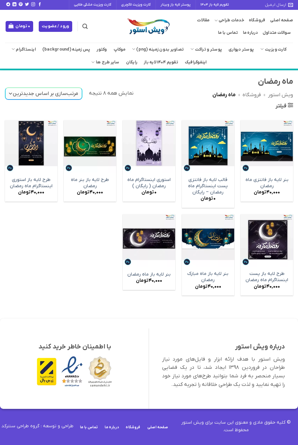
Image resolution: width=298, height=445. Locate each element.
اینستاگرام (23, 49)
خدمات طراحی (229, 20)
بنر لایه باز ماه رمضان (149, 275)
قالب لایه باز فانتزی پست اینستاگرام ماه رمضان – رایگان (208, 186)
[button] (85, 26)
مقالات (203, 20)
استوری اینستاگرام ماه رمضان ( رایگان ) (149, 183)
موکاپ (119, 49)
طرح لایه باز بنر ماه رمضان (90, 183)
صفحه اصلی (281, 20)
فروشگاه (257, 20)
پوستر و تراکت (206, 49)
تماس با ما (228, 32)
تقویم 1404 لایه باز (161, 62)
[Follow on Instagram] (33, 4)
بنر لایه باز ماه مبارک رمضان (207, 277)
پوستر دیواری (241, 49)
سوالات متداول (277, 32)
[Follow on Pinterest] (21, 4)
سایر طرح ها (105, 62)
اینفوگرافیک (196, 62)
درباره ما (250, 32)
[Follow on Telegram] (8, 4)
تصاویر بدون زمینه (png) (158, 49)
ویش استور (280, 95)
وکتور (101, 49)
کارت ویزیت (273, 49)
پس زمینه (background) (66, 49)
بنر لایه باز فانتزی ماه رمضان (266, 183)
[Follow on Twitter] (27, 4)
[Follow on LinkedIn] (14, 4)
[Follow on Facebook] (40, 4)
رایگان (132, 62)
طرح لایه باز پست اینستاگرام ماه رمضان (266, 277)
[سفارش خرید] (43, 93)
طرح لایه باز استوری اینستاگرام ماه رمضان (31, 183)
